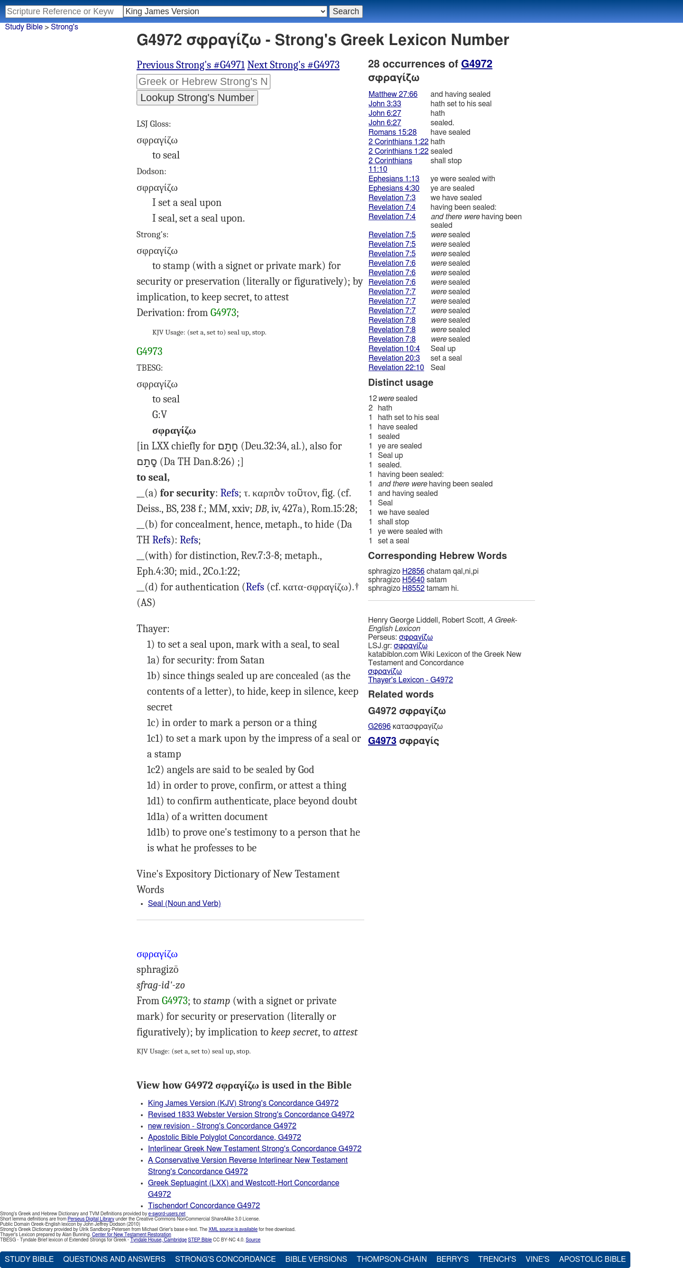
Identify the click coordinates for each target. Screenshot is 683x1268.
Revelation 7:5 (392, 235)
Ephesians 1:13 (394, 179)
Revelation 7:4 (392, 207)
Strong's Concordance (225, 1259)
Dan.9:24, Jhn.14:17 (161, 540)
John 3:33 (385, 104)
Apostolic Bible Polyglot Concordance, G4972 (224, 1137)
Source (253, 1240)
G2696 (379, 726)
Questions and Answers (114, 1259)
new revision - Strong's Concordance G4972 (222, 1126)
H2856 (413, 571)
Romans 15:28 (393, 132)
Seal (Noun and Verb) (184, 903)
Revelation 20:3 (394, 358)
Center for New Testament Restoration (131, 1234)
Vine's (537, 1259)
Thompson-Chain (392, 1259)
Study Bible (24, 27)
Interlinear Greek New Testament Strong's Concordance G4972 (254, 1149)
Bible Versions (316, 1259)
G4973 (223, 313)
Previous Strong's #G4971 (191, 65)
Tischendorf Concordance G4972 (204, 1206)
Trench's (497, 1259)
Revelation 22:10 (396, 368)
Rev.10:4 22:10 (189, 540)
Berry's (452, 1259)
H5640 (413, 580)
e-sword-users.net (166, 1214)
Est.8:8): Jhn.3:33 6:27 (255, 587)
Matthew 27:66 (393, 94)
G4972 (476, 64)
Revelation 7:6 (392, 263)
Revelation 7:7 (392, 292)
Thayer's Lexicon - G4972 (410, 680)
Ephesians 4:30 (394, 188)
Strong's (64, 27)
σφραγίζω (416, 637)
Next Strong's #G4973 (293, 65)
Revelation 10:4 (394, 349)
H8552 (413, 588)
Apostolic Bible (592, 1259)
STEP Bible (200, 1240)
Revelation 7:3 (392, 198)
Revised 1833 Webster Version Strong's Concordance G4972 (251, 1115)
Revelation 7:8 (392, 320)
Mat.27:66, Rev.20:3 (229, 493)
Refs (229, 493)
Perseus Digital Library (91, 1219)
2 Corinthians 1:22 (399, 142)
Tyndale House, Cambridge (158, 1240)
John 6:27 (385, 113)
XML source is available (233, 1229)
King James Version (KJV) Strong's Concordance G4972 (243, 1103)
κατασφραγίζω (405, 726)
